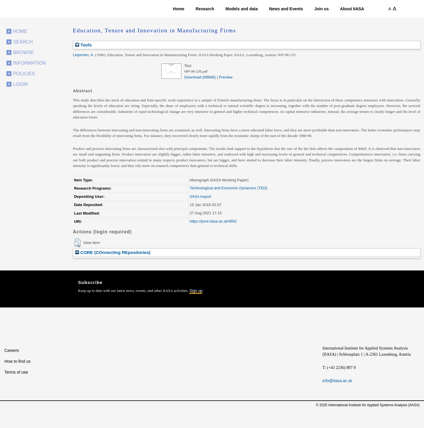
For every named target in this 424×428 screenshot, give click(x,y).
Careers (11, 350)
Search (23, 41)
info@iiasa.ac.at (337, 380)
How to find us (17, 361)
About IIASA (352, 8)
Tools (83, 44)
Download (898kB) (200, 77)
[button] (77, 242)
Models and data (242, 8)
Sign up (195, 290)
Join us (321, 8)
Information (29, 63)
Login (20, 84)
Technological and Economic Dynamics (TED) (228, 188)
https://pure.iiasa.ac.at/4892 (213, 221)
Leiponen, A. (83, 55)
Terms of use (16, 372)
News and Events (286, 8)
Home (178, 8)
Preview (225, 77)
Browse (23, 52)
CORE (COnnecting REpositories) (112, 252)
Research (205, 8)
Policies (24, 73)
